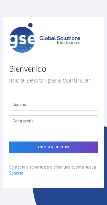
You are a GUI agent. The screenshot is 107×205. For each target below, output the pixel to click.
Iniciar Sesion (53, 147)
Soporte (16, 173)
